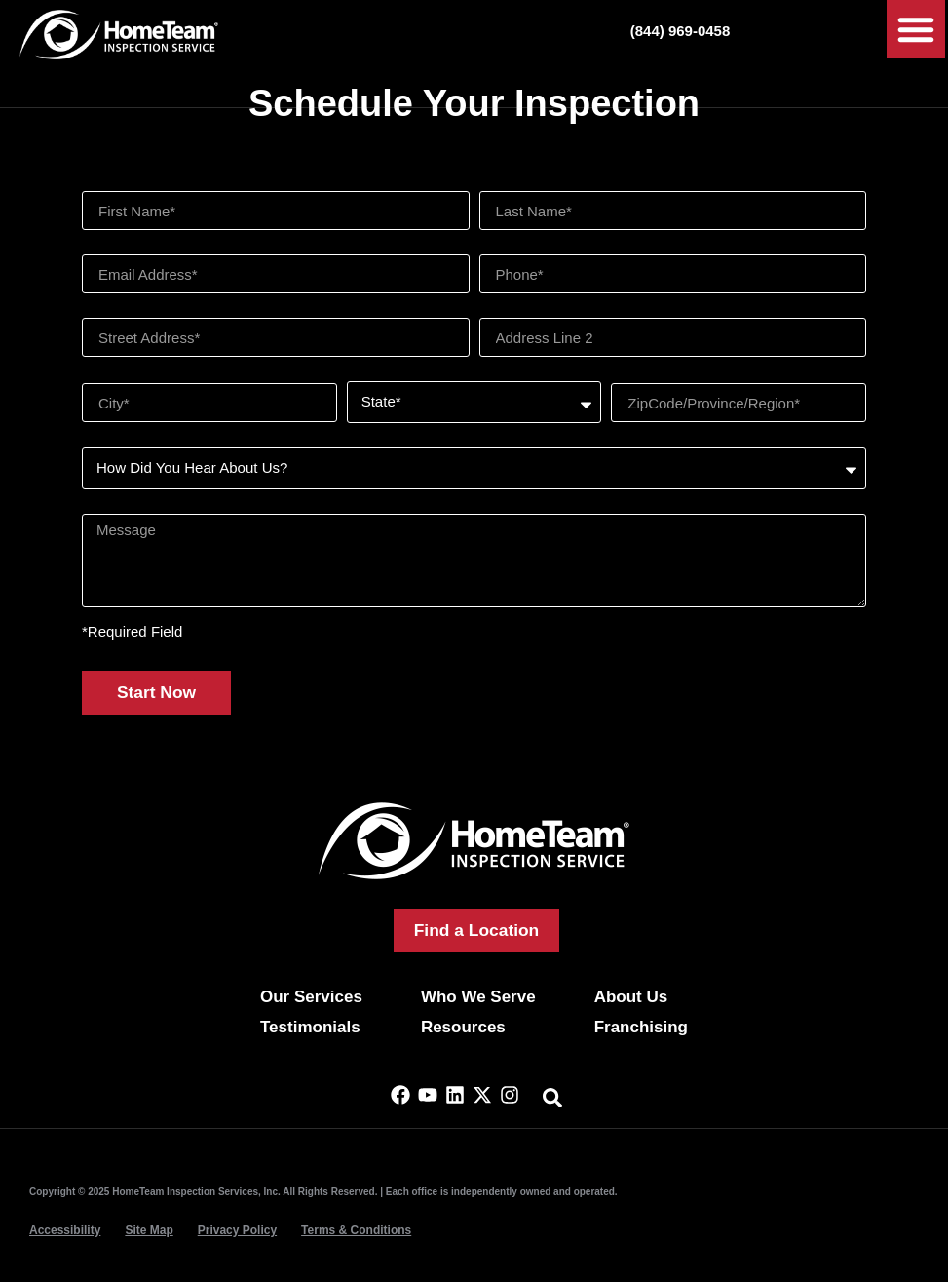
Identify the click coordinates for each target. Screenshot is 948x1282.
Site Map (148, 1230)
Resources (463, 1027)
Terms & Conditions (356, 1230)
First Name (117, 183)
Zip (621, 375)
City (94, 375)
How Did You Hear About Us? (177, 440)
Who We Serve (478, 997)
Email (100, 247)
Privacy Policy (237, 1230)
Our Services (311, 997)
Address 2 (512, 310)
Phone (500, 247)
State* (367, 374)
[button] (916, 29)
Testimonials (310, 1027)
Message (111, 506)
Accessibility (64, 1230)
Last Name (514, 183)
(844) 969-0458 (680, 30)
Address (108, 310)
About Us (631, 997)
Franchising (641, 1027)
